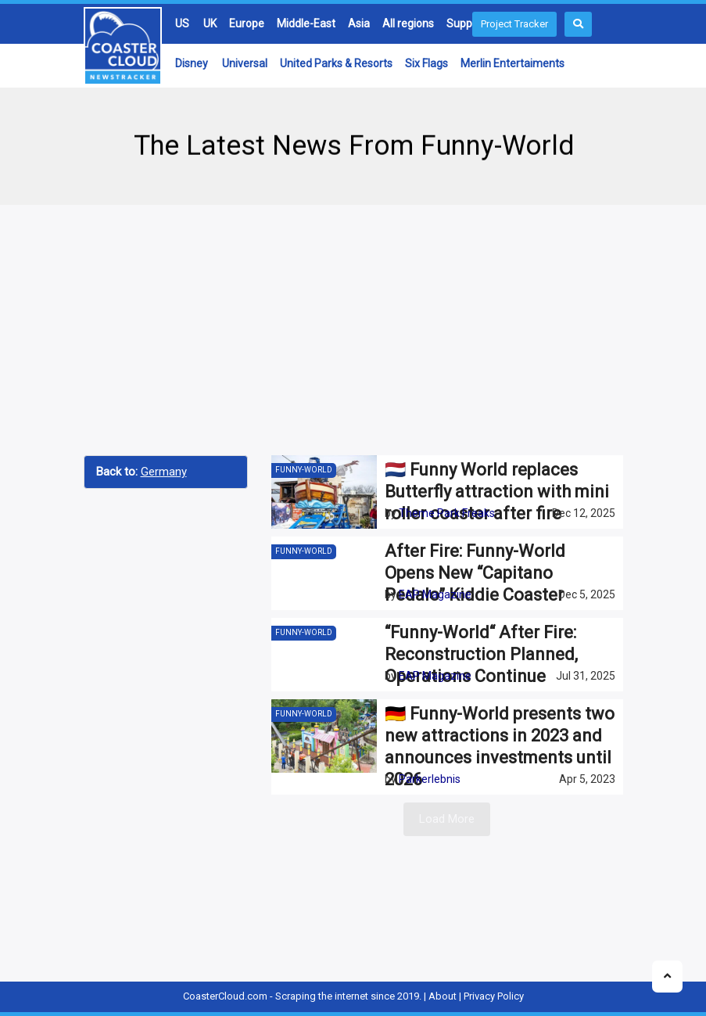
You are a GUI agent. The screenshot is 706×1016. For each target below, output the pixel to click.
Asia (359, 23)
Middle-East (306, 23)
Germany (164, 472)
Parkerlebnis (430, 779)
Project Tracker (514, 24)
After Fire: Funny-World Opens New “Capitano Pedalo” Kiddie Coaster (475, 573)
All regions (408, 23)
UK (210, 23)
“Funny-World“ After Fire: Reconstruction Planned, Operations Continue (481, 654)
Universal (244, 63)
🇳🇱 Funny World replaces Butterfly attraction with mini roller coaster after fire (497, 491)
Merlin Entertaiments (512, 63)
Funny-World (303, 469)
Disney (191, 63)
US (182, 23)
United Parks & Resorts (336, 63)
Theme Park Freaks (447, 513)
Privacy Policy (494, 996)
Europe (246, 23)
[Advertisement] (353, 330)
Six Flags (426, 63)
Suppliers (469, 23)
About (442, 996)
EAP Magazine (435, 594)
